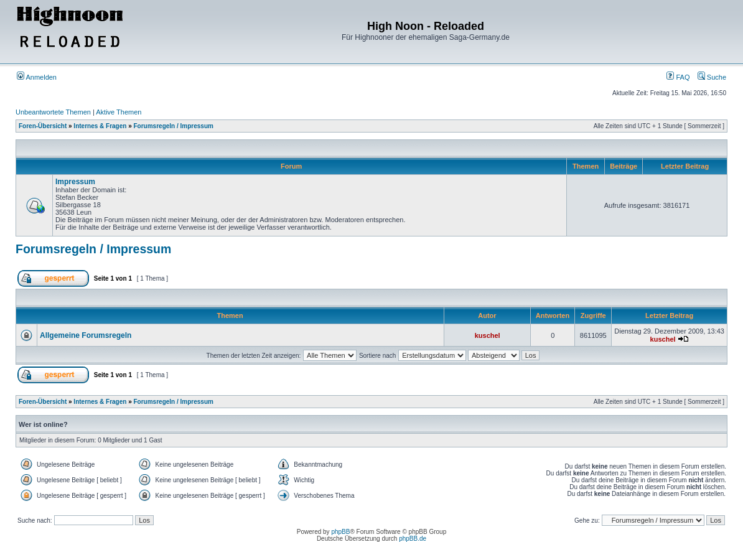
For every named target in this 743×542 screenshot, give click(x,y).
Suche (712, 77)
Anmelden (37, 77)
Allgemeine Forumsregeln (85, 335)
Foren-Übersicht (43, 126)
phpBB (340, 531)
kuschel (487, 335)
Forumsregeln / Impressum (173, 126)
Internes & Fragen (99, 126)
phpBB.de (412, 538)
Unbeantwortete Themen (53, 112)
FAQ (677, 77)
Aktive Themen (118, 112)
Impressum (75, 181)
